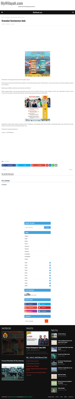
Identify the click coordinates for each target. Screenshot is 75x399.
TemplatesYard (13, 396)
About (65, 396)
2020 (38, 278)
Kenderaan (27, 254)
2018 (38, 283)
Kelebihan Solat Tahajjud (32, 366)
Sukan (26, 259)
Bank (26, 238)
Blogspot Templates (28, 396)
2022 (38, 273)
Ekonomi (27, 246)
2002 (38, 285)
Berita (26, 241)
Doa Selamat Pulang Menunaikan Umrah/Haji (64, 361)
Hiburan (27, 248)
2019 (38, 280)
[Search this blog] (34, 227)
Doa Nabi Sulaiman (62, 334)
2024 (38, 267)
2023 (38, 270)
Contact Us (70, 396)
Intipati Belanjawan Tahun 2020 (36, 348)
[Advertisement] (37, 38)
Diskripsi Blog (51, 396)
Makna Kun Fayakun (62, 374)
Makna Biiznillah (61, 388)
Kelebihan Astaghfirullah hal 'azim (65, 368)
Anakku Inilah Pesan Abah (32, 363)
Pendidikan (7, 17)
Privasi (57, 396)
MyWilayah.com (37, 12)
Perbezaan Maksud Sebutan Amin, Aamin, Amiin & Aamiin (65, 341)
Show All (29, 375)
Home (3, 17)
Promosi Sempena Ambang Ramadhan (36, 372)
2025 (38, 265)
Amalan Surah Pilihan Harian (64, 354)
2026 (38, 262)
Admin (4, 24)
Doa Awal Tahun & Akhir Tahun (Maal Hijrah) (65, 348)
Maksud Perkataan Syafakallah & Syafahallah (65, 382)
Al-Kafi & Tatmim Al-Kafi (32, 361)
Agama (26, 236)
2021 (38, 275)
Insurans (27, 251)
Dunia (26, 243)
